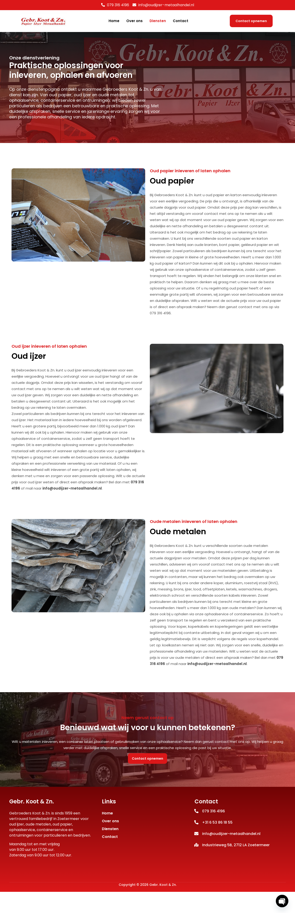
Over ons (134, 20)
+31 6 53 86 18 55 (217, 843)
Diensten (158, 20)
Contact (180, 20)
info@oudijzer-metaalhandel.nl (72, 507)
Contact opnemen (251, 21)
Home (114, 20)
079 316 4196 (118, 5)
